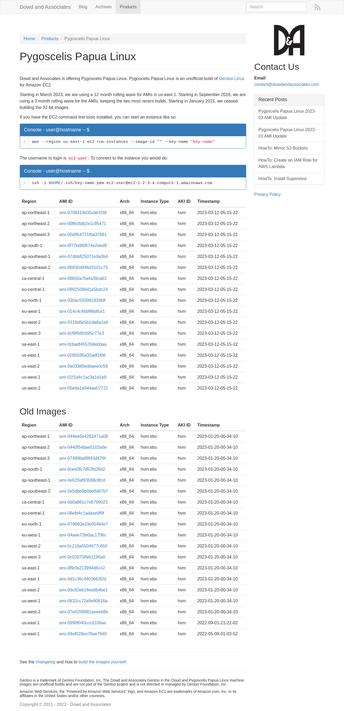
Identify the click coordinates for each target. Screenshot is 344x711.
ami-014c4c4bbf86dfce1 (82, 311)
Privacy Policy (267, 194)
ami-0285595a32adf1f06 (82, 355)
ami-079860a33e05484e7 (83, 524)
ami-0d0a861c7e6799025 (83, 502)
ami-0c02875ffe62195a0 (82, 557)
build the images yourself (102, 662)
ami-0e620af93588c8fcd (82, 480)
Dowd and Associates (45, 7)
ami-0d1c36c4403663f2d (82, 579)
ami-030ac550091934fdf (82, 300)
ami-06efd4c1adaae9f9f (81, 513)
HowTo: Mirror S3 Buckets (283, 148)
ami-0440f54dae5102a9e (83, 447)
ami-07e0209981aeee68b (83, 612)
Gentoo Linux (231, 78)
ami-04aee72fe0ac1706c (82, 535)
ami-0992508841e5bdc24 (83, 289)
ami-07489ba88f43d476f (82, 458)
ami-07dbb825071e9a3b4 (83, 256)
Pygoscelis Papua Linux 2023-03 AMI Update (287, 114)
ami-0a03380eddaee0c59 (83, 366)
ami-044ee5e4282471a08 (83, 436)
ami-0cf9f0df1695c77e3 (81, 333)
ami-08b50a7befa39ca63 (83, 278)
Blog (83, 7)
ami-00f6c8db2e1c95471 (82, 223)
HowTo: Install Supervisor (282, 178)
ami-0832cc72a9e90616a (83, 601)
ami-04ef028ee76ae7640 (83, 634)
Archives (103, 7)
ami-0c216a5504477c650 (83, 546)
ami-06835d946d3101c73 (83, 267)
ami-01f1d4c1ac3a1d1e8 (82, 377)
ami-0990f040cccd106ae (82, 623)
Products (128, 7)
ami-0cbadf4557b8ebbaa (83, 344)
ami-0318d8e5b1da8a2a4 (83, 322)
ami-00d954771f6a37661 (83, 234)
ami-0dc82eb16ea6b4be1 (83, 590)
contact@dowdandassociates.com (286, 84)
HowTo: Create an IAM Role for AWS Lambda (288, 163)
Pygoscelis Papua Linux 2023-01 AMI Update (287, 132)
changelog (45, 662)
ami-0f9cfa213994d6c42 (82, 568)
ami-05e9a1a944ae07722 (83, 388)
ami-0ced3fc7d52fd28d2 (82, 469)
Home (29, 38)
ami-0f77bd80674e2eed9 (83, 245)
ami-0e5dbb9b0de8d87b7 (83, 491)
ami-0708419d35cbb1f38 (83, 212)
